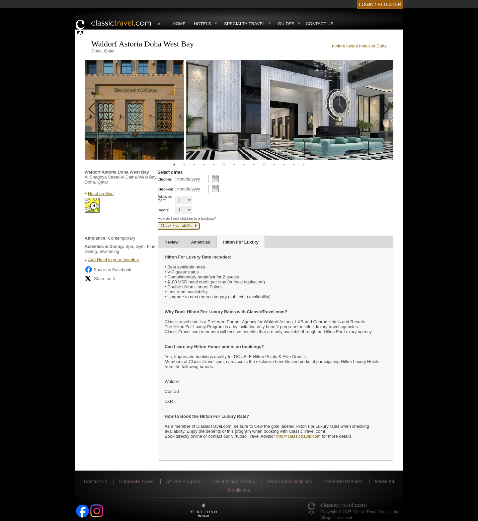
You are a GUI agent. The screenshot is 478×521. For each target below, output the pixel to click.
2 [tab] (184, 164)
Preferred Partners (343, 481)
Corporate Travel (136, 481)
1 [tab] (174, 164)
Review (171, 242)
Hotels (202, 23)
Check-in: (165, 179)
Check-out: (166, 189)
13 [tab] (293, 164)
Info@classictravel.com (298, 436)
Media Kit (384, 481)
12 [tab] (283, 164)
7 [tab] (234, 164)
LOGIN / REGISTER (380, 4)
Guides (286, 23)
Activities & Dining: (104, 246)
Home (179, 23)
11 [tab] (274, 164)
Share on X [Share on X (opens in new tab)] (100, 278)
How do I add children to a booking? (187, 218)
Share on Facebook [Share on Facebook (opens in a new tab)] (108, 269)
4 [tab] (204, 164)
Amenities (200, 242)
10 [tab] (264, 164)
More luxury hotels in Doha (361, 45)
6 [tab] (224, 164)
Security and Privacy (233, 481)
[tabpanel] (134, 110)
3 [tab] (194, 164)
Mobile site (239, 490)
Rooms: (163, 210)
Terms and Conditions (289, 481)
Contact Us (319, 23)
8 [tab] (244, 164)
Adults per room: (165, 198)
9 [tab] (254, 164)
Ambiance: (96, 238)
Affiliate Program (183, 481)
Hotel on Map (101, 193)
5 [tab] (214, 164)
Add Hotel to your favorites (113, 259)
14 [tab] (303, 164)
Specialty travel (244, 23)
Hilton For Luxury (241, 242)
